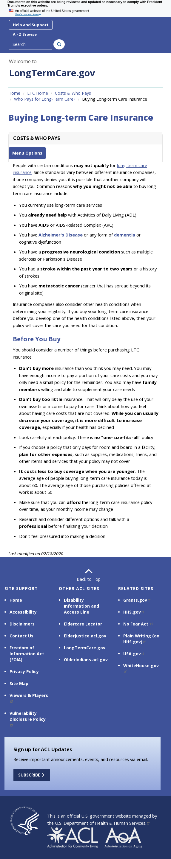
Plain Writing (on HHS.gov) (141, 639)
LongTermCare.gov (52, 72)
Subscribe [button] (31, 775)
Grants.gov (137, 600)
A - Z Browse (25, 34)
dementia (124, 235)
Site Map (19, 683)
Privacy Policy (24, 671)
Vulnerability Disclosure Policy (28, 718)
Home (14, 93)
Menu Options (27, 153)
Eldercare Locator (83, 624)
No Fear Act (138, 624)
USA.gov (134, 653)
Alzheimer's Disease (60, 235)
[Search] (59, 44)
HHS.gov (134, 612)
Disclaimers (22, 624)
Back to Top (85, 575)
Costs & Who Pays (73, 93)
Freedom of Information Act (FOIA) (27, 653)
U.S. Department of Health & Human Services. (102, 823)
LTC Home (37, 93)
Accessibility (23, 612)
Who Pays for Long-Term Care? (44, 99)
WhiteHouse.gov (141, 668)
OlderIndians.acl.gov (86, 659)
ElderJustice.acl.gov (85, 636)
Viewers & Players (29, 698)
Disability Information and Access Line (81, 606)
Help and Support (31, 24)
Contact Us (21, 636)
